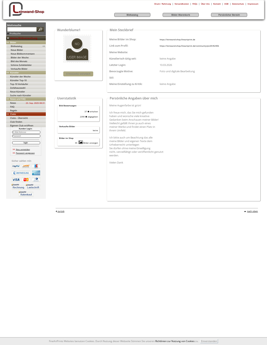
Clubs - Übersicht (19, 117)
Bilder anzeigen (88, 142)
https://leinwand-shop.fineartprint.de (177, 39)
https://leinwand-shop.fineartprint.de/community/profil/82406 (189, 45)
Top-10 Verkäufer (19, 84)
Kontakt (217, 3)
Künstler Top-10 (18, 80)
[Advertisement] (255, 81)
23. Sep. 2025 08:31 (35, 103)
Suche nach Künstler (20, 95)
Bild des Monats (19, 61)
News (13, 102)
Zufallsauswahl (17, 87)
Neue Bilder (17, 49)
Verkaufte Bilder (19, 68)
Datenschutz (238, 3)
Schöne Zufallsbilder (21, 64)
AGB (226, 3)
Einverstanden (209, 341)
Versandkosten (182, 3)
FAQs (194, 3)
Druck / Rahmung (162, 3)
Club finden (16, 121)
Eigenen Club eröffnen (21, 125)
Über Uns (205, 3)
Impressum (253, 3)
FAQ (12, 106)
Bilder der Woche (20, 57)
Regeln (13, 110)
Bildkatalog (16, 46)
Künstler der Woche (20, 76)
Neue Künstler (17, 91)
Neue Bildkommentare (23, 53)
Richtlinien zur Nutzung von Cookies (175, 341)
